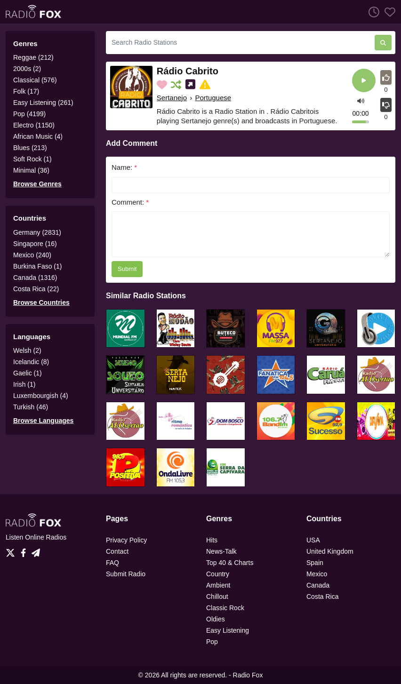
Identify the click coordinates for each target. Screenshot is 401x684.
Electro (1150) (34, 125)
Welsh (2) (27, 350)
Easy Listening (227, 630)
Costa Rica (322, 596)
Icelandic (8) (31, 362)
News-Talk (221, 551)
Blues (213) (30, 147)
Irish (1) (24, 384)
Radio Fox (248, 675)
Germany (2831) (37, 232)
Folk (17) (26, 91)
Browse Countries (41, 302)
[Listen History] (371, 11)
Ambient (218, 585)
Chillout (217, 596)
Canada (317, 585)
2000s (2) (27, 68)
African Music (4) (38, 136)
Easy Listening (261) (43, 102)
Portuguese (213, 98)
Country (217, 574)
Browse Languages (43, 420)
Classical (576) (35, 80)
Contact (117, 551)
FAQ (112, 562)
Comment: (130, 202)
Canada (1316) (35, 277)
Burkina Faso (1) (37, 266)
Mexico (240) (32, 255)
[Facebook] (25, 550)
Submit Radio (125, 574)
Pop (212, 641)
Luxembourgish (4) (40, 395)
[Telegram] (36, 550)
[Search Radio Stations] (240, 42)
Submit (127, 268)
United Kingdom (329, 551)
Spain (314, 562)
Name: (124, 167)
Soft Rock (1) (32, 159)
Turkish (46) (30, 407)
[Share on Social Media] (191, 85)
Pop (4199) (29, 114)
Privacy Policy (126, 540)
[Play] (364, 81)
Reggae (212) (33, 57)
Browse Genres (37, 184)
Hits (211, 540)
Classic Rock (225, 608)
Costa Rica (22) (36, 289)
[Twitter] (12, 550)
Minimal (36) (31, 170)
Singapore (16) (35, 243)
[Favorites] (387, 11)
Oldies (215, 619)
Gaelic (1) (27, 373)
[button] (360, 100)
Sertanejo (172, 98)
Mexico (316, 574)
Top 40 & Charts (229, 562)
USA (313, 540)
